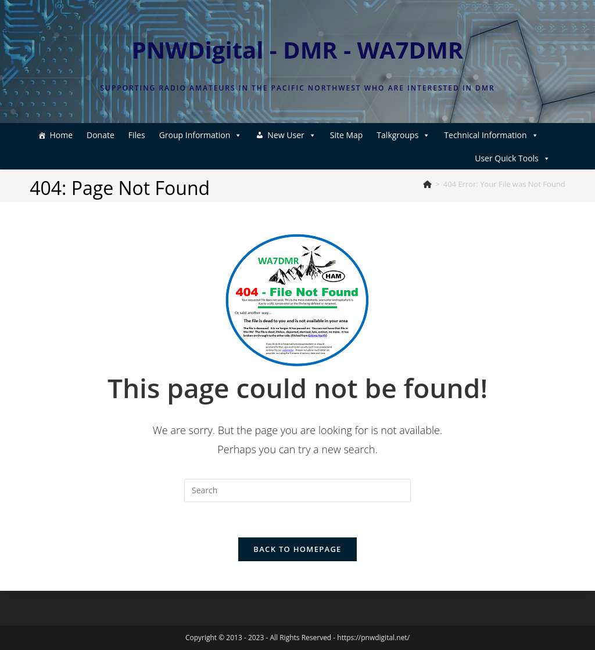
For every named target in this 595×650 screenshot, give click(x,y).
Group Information (200, 135)
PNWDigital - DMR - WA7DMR (298, 50)
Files (136, 134)
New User (291, 135)
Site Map (346, 134)
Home (61, 134)
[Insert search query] (297, 490)
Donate (100, 134)
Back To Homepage (297, 549)
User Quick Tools (512, 158)
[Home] (427, 184)
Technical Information (491, 135)
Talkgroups (403, 135)
